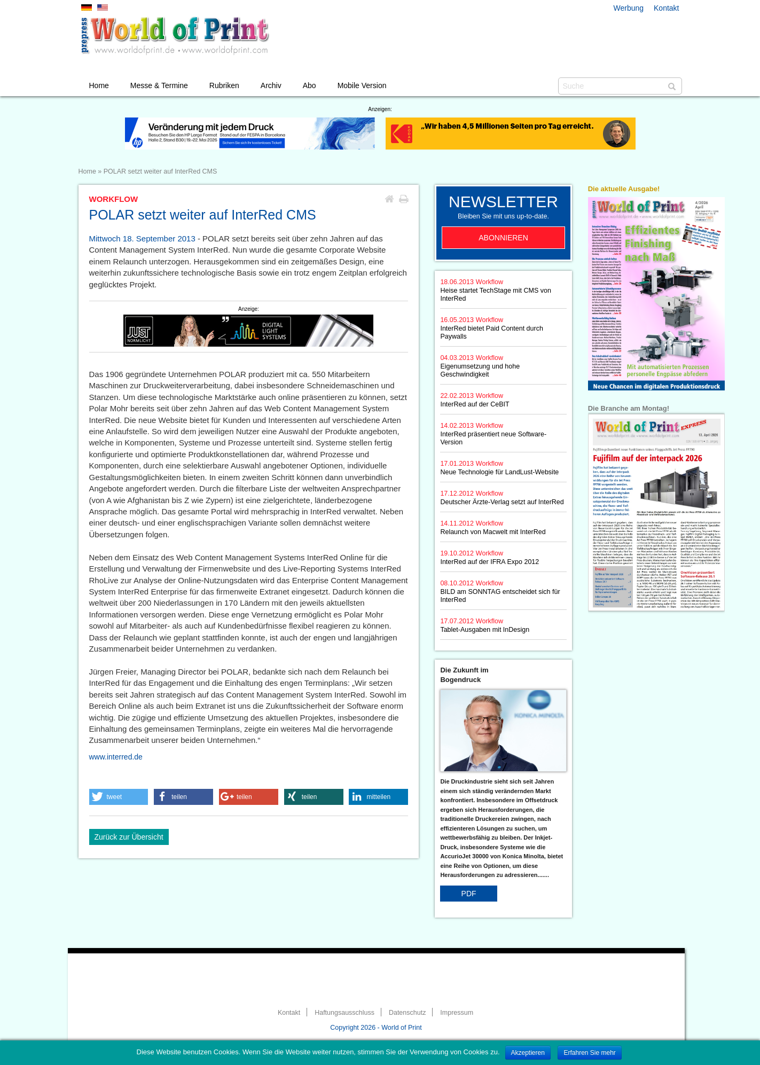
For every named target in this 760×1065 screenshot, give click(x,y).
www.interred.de (116, 757)
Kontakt (666, 8)
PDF (468, 893)
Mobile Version (362, 85)
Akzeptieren (528, 1052)
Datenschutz (407, 1012)
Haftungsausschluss (344, 1012)
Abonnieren (503, 237)
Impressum (456, 1012)
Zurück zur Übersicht (129, 837)
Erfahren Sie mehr (589, 1052)
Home (99, 85)
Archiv (271, 85)
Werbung (629, 8)
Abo (309, 85)
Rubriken (224, 85)
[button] (118, 797)
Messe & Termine (159, 85)
